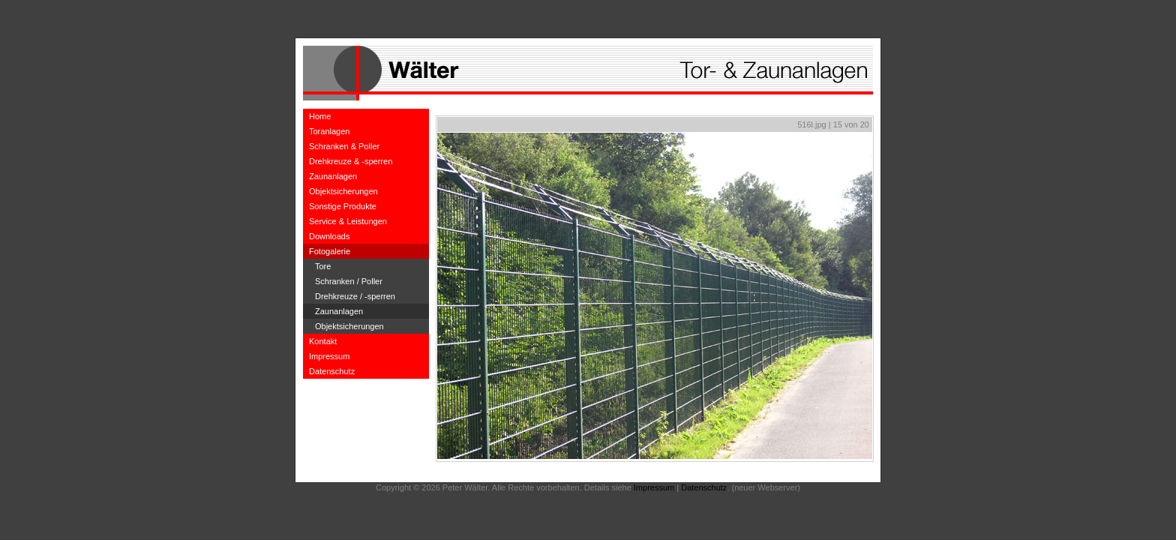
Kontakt (323, 341)
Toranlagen (329, 131)
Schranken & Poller (344, 146)
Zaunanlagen (333, 176)
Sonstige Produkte (342, 206)
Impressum (329, 356)
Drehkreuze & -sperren (350, 161)
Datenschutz (332, 371)
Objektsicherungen (343, 191)
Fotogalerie (329, 251)
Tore (323, 266)
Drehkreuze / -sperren (355, 296)
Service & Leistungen (348, 221)
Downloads (329, 236)
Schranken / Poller (348, 281)
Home (320, 116)
